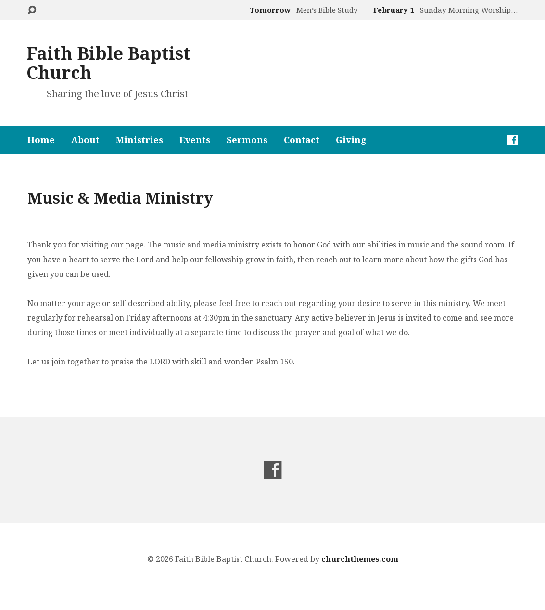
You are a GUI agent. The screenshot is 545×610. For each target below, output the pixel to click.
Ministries (139, 139)
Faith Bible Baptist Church (108, 62)
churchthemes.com (359, 559)
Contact (301, 139)
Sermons (247, 139)
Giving (351, 139)
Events (194, 139)
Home (41, 139)
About (85, 139)
